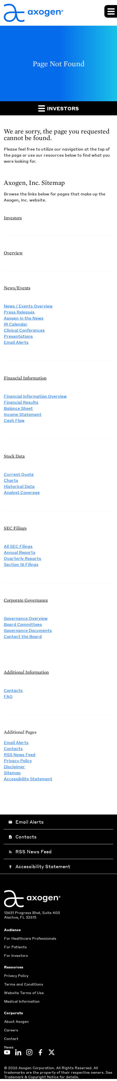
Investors (58, 108)
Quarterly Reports (22, 558)
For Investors (16, 955)
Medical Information (22, 1001)
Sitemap (12, 772)
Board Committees (23, 624)
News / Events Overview (28, 306)
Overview (13, 252)
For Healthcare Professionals (30, 938)
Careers (11, 1030)
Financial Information (25, 378)
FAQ (8, 696)
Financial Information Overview (35, 396)
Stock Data (14, 456)
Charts (11, 480)
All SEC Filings (18, 546)
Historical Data (19, 486)
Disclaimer (14, 766)
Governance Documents (28, 630)
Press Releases (19, 312)
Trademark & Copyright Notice (32, 1076)
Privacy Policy (18, 760)
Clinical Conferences (24, 330)
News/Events (17, 287)
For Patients (15, 946)
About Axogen (16, 1021)
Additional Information (26, 672)
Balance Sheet (18, 408)
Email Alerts (16, 342)
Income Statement (22, 414)
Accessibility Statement (28, 778)
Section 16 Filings (21, 564)
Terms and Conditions (23, 984)
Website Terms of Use (24, 992)
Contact (11, 1038)
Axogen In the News (23, 318)
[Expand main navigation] (110, 11)
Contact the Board (23, 636)
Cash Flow (14, 420)
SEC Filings (15, 528)
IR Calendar (16, 324)
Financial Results (21, 402)
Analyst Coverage (22, 492)
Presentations (18, 336)
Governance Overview (26, 618)
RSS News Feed (19, 754)
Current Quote (19, 474)
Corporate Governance (26, 600)
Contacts (13, 690)
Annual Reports (19, 552)
